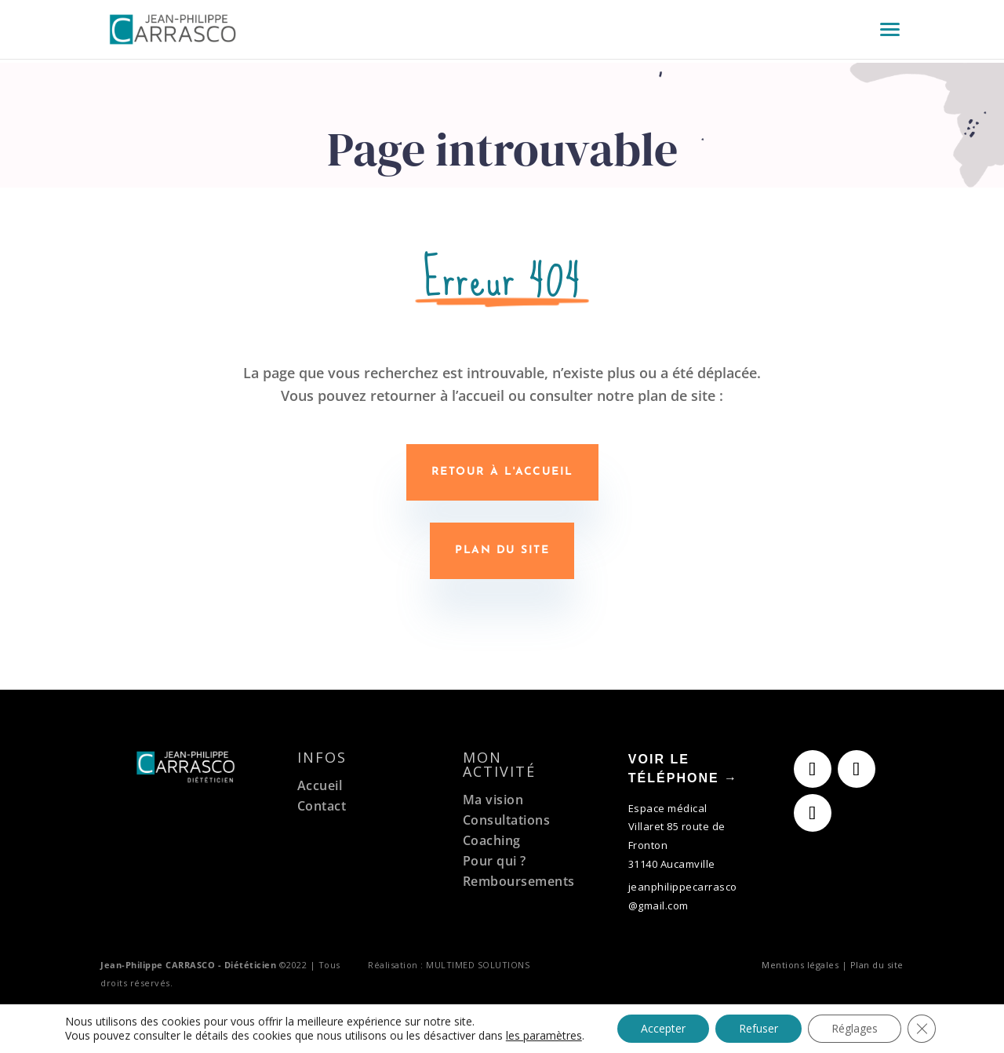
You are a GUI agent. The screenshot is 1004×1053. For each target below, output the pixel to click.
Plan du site (502, 550)
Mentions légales (800, 965)
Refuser (758, 1028)
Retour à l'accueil (502, 472)
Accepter (663, 1028)
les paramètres (544, 1036)
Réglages (854, 1028)
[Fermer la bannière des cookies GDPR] (922, 1029)
